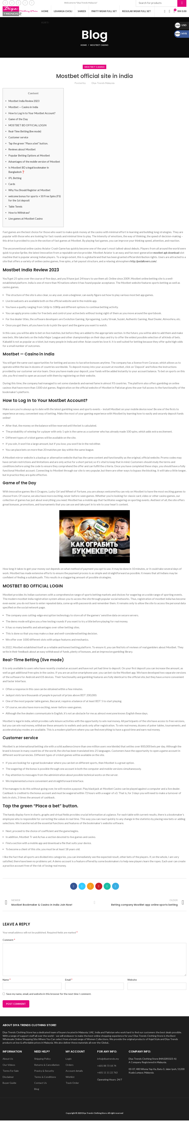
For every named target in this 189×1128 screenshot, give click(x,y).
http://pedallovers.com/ (144, 268)
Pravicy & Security (44, 1078)
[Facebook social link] (5, 3)
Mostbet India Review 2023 (24, 104)
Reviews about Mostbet (22, 152)
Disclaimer (8, 1084)
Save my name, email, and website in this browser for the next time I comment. (48, 1001)
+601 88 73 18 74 (106, 1073)
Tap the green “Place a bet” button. (28, 146)
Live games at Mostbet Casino (26, 225)
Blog (36, 1096)
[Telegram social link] (115, 893)
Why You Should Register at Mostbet (29, 197)
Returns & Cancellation (47, 1072)
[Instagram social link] (18, 3)
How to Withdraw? (19, 220)
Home (84, 48)
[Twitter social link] (82, 893)
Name (7, 986)
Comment (9, 947)
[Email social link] (11, 3)
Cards (11, 191)
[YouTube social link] (25, 3)
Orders (69, 1072)
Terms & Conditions (45, 1084)
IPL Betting (15, 185)
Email (68, 986)
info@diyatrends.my (108, 1066)
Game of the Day (18, 122)
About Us (8, 1066)
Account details (74, 1078)
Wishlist (70, 1084)
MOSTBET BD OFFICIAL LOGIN (27, 128)
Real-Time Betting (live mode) (26, 134)
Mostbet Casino (99, 48)
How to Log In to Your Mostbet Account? (32, 116)
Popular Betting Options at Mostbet (29, 158)
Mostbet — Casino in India (23, 110)
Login (69, 1066)
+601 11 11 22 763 (107, 1080)
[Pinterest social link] (98, 893)
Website (132, 987)
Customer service (18, 140)
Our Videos (9, 1072)
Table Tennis (15, 213)
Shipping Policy (42, 1066)
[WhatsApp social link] (31, 3)
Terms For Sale (11, 1078)
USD (181, 25)
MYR (181, 33)
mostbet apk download (166, 260)
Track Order (72, 1090)
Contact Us (40, 1090)
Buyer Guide (9, 1090)
